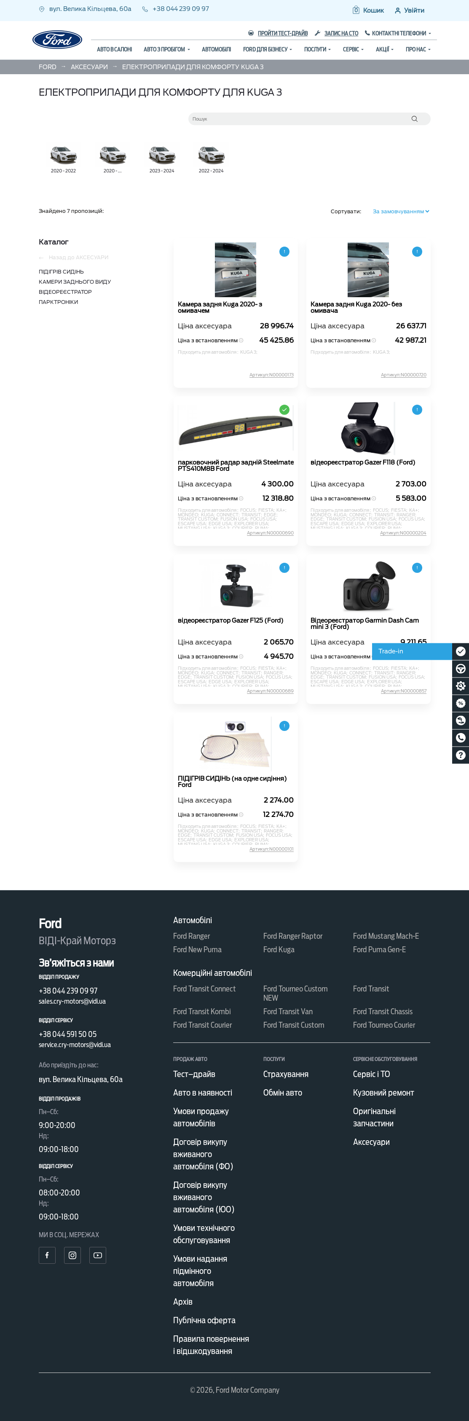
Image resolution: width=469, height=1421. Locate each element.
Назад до (73, 258)
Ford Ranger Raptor (292, 936)
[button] (367, 10)
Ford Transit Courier (202, 1025)
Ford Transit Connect (204, 988)
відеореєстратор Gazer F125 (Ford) (231, 621)
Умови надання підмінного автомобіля (200, 1271)
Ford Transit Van (288, 1011)
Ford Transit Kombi (202, 1011)
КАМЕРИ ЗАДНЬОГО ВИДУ (75, 282)
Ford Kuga (279, 949)
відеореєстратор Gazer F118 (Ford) (363, 462)
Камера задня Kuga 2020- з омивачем (220, 307)
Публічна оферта (204, 1320)
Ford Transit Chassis (383, 1011)
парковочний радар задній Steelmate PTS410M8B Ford (236, 465)
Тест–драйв (194, 1074)
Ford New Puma (197, 949)
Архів (183, 1302)
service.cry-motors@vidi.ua (75, 1045)
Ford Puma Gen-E (379, 949)
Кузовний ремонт (383, 1093)
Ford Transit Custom (293, 1025)
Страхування (285, 1074)
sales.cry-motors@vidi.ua (72, 1001)
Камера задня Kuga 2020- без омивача (356, 307)
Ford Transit (371, 988)
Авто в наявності (202, 1093)
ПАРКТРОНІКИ (58, 302)
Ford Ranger (191, 936)
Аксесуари (371, 1142)
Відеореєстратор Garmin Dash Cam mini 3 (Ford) (365, 624)
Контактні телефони (399, 33)
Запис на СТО (336, 33)
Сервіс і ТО (371, 1074)
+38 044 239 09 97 (175, 8)
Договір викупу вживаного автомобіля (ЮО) (204, 1197)
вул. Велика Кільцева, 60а (86, 8)
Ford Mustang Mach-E (386, 936)
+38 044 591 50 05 (67, 1034)
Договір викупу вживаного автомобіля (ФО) (203, 1154)
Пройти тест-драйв (278, 33)
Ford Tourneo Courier (384, 1025)
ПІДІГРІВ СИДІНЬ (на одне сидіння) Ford (232, 782)
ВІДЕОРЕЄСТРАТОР (65, 292)
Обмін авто (282, 1093)
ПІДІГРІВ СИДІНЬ (61, 272)
